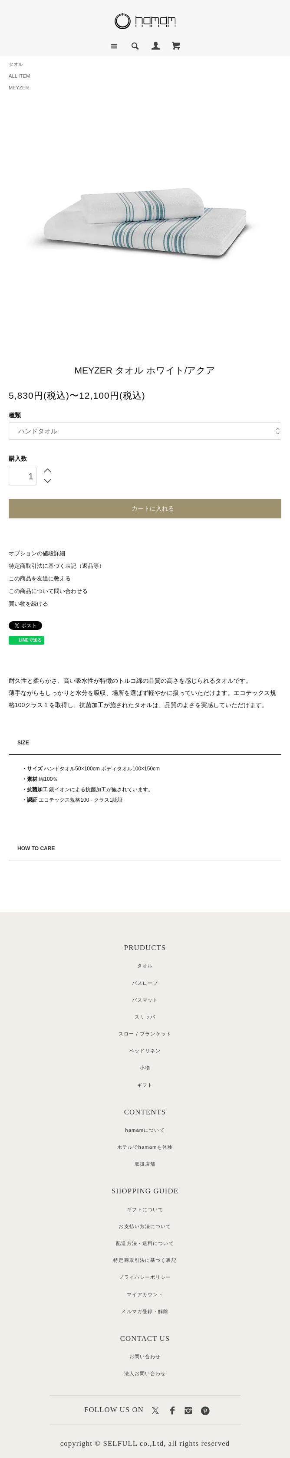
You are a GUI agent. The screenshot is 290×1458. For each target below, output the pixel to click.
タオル (16, 64)
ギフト (145, 1085)
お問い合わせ (145, 1356)
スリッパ (145, 1016)
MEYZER (19, 87)
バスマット (145, 1000)
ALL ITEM (19, 76)
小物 (145, 1067)
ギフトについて (145, 1209)
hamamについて (145, 1130)
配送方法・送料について (145, 1243)
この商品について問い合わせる (48, 591)
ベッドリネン (145, 1050)
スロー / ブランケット (145, 1033)
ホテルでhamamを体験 (145, 1147)
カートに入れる (145, 507)
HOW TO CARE (36, 848)
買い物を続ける (28, 604)
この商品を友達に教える (40, 579)
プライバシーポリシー (145, 1277)
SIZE (23, 743)
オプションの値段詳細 (37, 553)
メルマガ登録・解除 (144, 1311)
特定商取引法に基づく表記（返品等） (57, 566)
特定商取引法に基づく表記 (144, 1260)
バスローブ (145, 983)
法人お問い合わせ (145, 1373)
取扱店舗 (145, 1163)
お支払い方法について (145, 1226)
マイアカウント (145, 1294)
